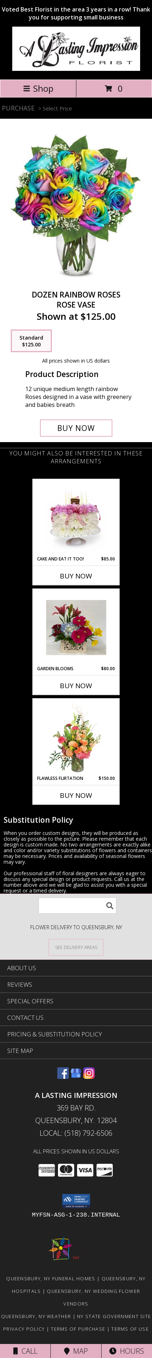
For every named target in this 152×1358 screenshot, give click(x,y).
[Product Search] (77, 906)
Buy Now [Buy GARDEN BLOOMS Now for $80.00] (76, 685)
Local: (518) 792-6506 (76, 1133)
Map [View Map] (76, 1351)
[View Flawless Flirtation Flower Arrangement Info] (76, 737)
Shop (38, 88)
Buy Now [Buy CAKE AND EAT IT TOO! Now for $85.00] (76, 576)
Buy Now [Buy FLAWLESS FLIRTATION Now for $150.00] (76, 795)
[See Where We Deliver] (76, 947)
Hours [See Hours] (126, 1351)
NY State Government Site (114, 1316)
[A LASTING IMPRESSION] (76, 68)
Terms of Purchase (78, 1329)
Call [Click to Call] (25, 1351)
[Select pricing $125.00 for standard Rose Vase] (31, 341)
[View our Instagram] (89, 1076)
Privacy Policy (24, 1329)
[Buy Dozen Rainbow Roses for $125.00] (76, 428)
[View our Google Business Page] (76, 1076)
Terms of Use (130, 1329)
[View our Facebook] (63, 1076)
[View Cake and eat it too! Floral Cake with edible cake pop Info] (76, 517)
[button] (76, 1201)
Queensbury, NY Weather (36, 1316)
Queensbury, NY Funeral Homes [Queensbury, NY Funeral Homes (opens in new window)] (50, 1278)
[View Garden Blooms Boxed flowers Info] (76, 627)
